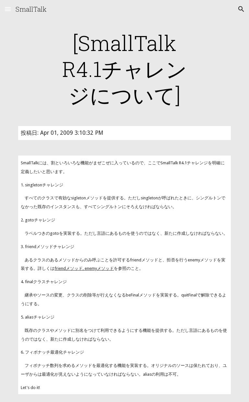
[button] (8, 9)
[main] (124, 68)
